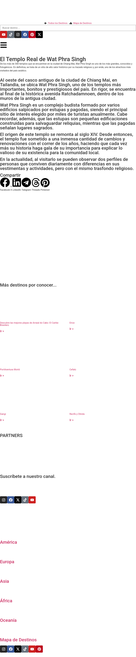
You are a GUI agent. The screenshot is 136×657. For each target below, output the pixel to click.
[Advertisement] (67, 259)
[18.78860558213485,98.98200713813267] (68, 227)
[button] (5, 184)
